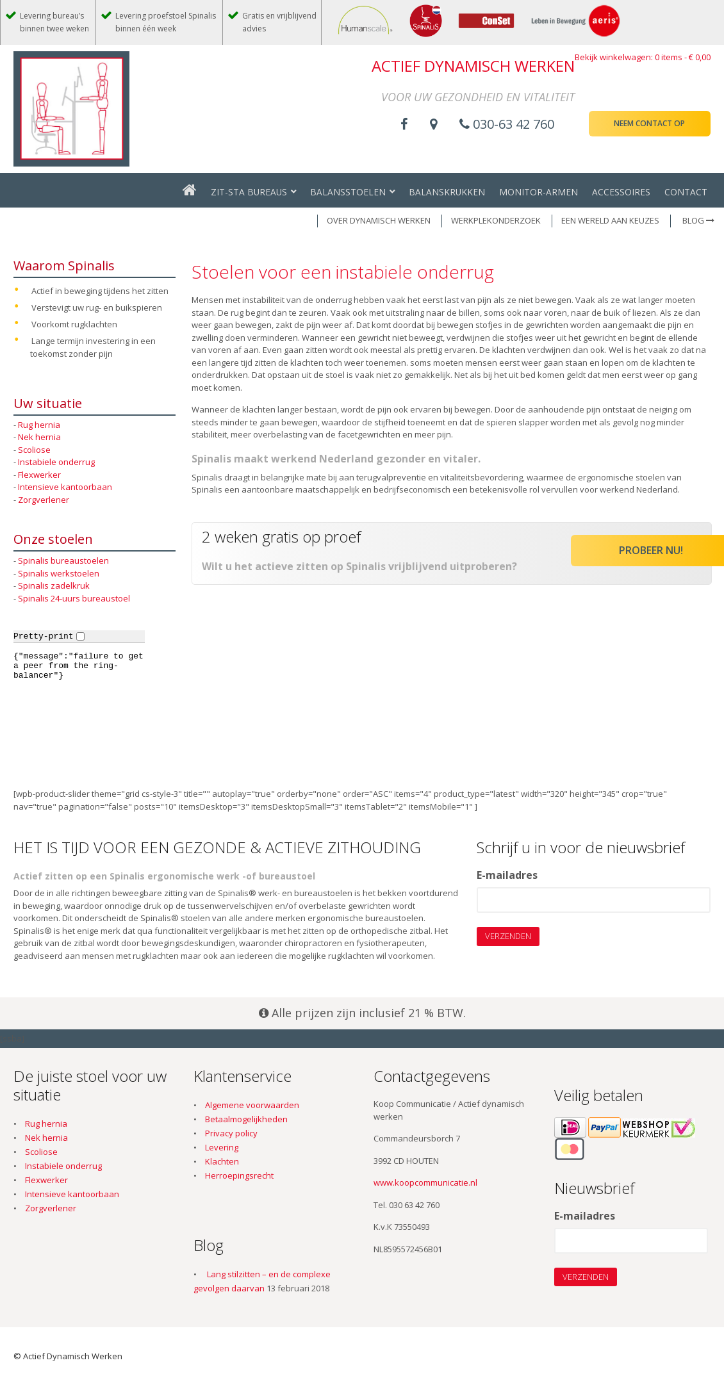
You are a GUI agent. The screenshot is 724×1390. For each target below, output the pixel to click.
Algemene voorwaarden (252, 1105)
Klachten (222, 1161)
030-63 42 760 (506, 124)
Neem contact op (649, 123)
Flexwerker (39, 474)
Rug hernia (39, 424)
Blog (698, 220)
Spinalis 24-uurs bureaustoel (74, 598)
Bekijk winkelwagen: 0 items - (643, 57)
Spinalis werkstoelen (58, 573)
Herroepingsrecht (239, 1175)
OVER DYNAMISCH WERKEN (379, 220)
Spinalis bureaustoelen (63, 560)
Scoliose (34, 449)
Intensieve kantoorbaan (65, 487)
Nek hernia (39, 437)
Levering (221, 1147)
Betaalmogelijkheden (246, 1119)
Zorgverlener (43, 499)
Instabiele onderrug (56, 462)
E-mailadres (507, 875)
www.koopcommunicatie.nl (425, 1182)
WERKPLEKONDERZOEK (496, 220)
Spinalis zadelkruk (54, 585)
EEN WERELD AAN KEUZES (610, 220)
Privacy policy (231, 1133)
